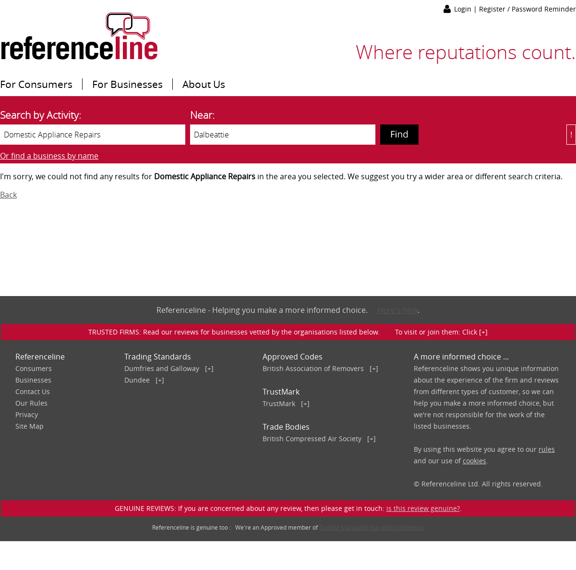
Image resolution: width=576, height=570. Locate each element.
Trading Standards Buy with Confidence (371, 527)
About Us (203, 84)
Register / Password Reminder (527, 8)
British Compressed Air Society (312, 438)
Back (8, 194)
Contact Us (32, 391)
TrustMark (279, 403)
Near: (202, 115)
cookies (474, 460)
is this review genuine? (423, 508)
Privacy (26, 414)
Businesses (33, 379)
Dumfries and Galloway (161, 368)
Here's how (397, 310)
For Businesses (127, 84)
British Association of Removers (313, 368)
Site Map (29, 426)
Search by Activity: (40, 115)
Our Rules (31, 403)
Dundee (137, 379)
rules (547, 449)
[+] (209, 368)
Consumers (33, 368)
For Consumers (36, 84)
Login (463, 8)
